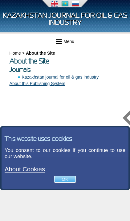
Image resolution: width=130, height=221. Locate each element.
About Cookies (25, 169)
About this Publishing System (37, 83)
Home (15, 53)
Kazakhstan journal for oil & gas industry (65, 19)
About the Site (40, 53)
